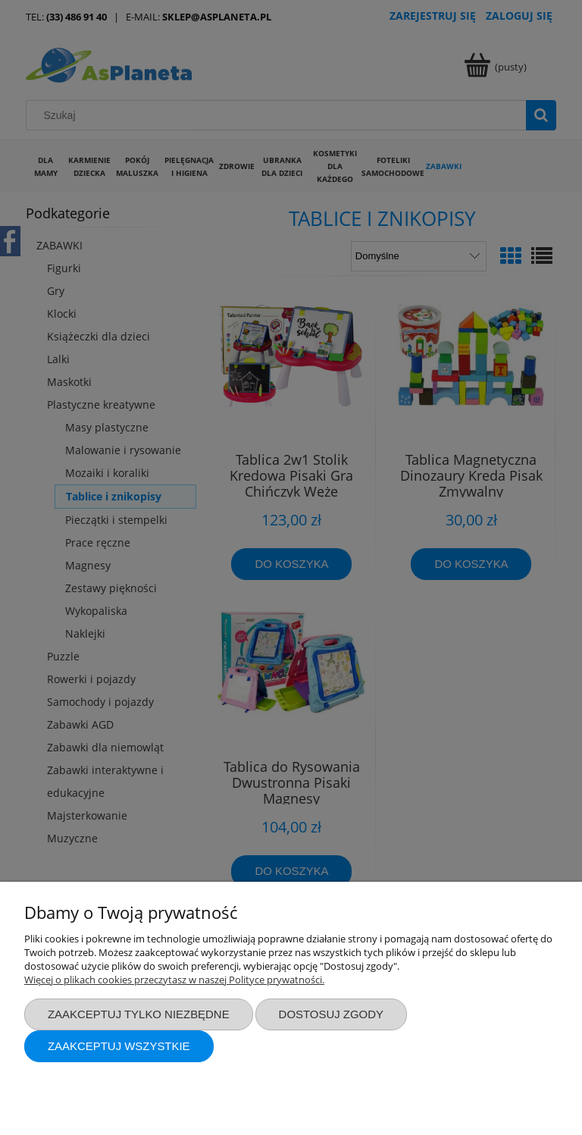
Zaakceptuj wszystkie (119, 1045)
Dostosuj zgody (331, 1014)
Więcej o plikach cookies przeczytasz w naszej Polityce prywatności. (174, 979)
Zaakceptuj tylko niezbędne (139, 1014)
